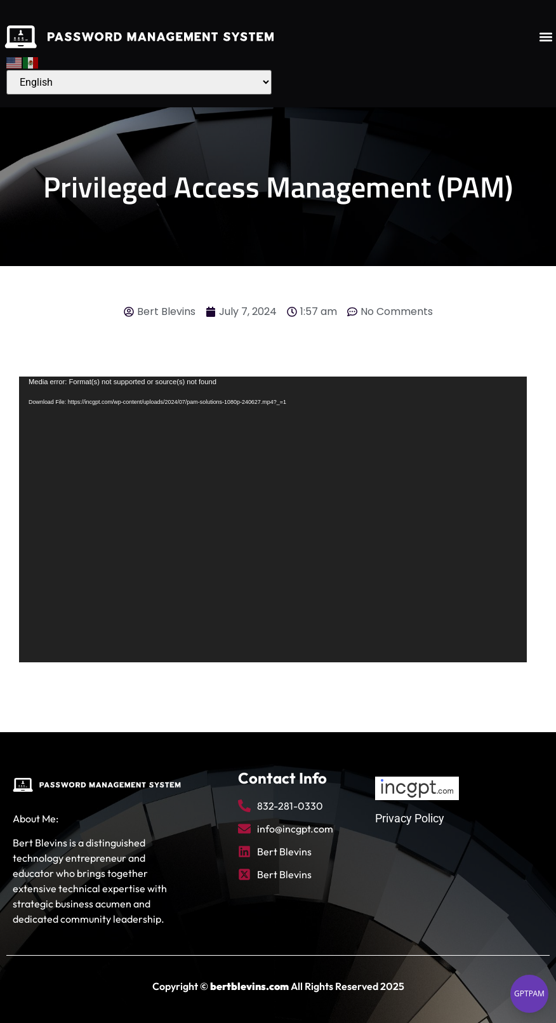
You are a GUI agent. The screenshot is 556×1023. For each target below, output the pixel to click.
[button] (545, 37)
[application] (273, 519)
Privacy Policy (409, 818)
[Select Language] (139, 82)
